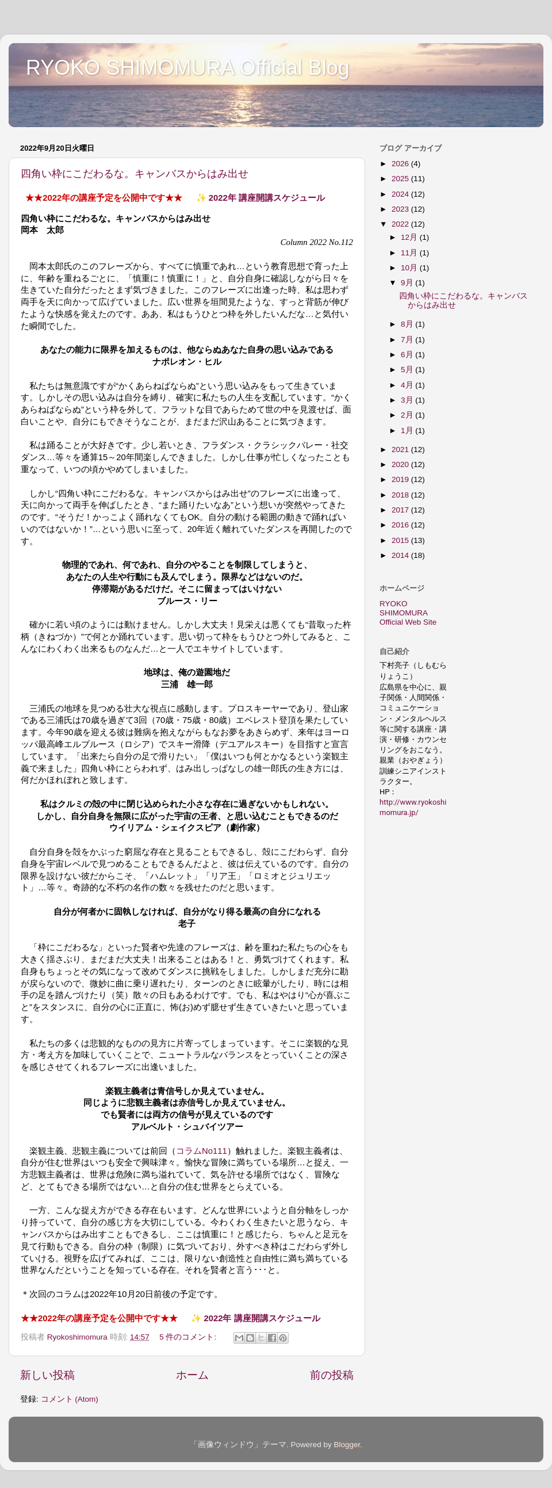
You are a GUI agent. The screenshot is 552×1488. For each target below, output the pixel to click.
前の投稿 (332, 1375)
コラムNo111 (201, 1151)
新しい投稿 (47, 1375)
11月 (410, 252)
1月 (408, 430)
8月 (408, 324)
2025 (401, 178)
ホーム (192, 1375)
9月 (408, 282)
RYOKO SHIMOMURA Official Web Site (407, 612)
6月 (408, 354)
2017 (401, 510)
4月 (408, 385)
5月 (408, 369)
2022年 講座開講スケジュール (267, 197)
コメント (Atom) (69, 1399)
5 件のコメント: (188, 1337)
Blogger (347, 1444)
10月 (410, 267)
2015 (401, 540)
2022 (401, 224)
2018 (401, 495)
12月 (410, 237)
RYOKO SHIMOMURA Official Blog (188, 67)
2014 (401, 555)
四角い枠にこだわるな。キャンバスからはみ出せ (134, 173)
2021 (401, 449)
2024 (401, 194)
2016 (401, 525)
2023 (401, 209)
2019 (401, 479)
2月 (408, 415)
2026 (401, 163)
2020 (401, 464)
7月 (408, 339)
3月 (408, 400)
